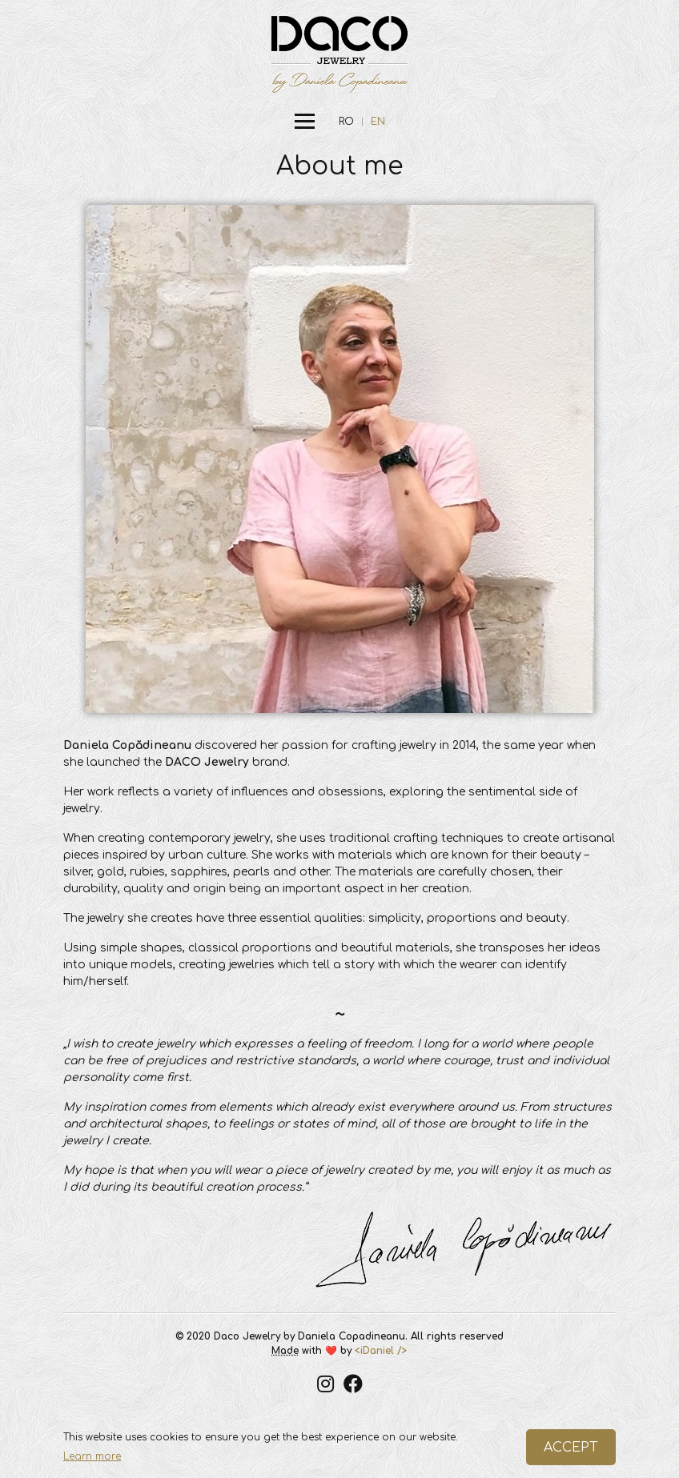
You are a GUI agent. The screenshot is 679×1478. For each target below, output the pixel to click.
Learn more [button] (92, 1456)
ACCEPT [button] (571, 1447)
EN (378, 121)
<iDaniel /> (381, 1350)
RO (346, 121)
